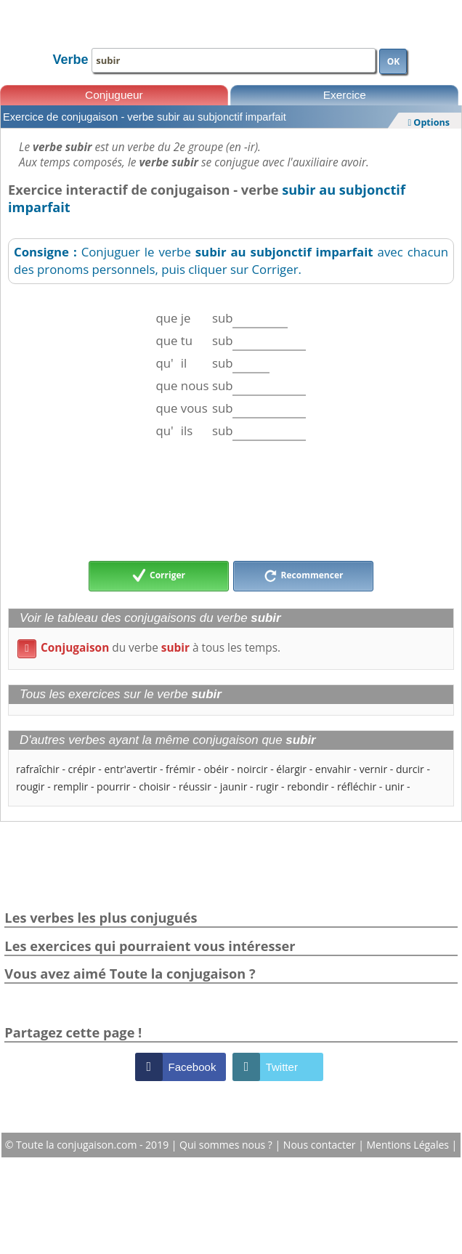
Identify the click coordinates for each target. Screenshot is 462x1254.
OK (393, 61)
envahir (333, 769)
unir (394, 786)
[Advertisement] (231, 500)
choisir (154, 786)
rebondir (307, 786)
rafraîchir (38, 769)
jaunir (234, 786)
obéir (215, 769)
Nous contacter (320, 1145)
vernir (373, 769)
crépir (82, 769)
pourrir (113, 786)
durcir (410, 769)
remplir (70, 786)
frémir (180, 769)
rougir (30, 786)
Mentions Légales (408, 1145)
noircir (252, 769)
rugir (267, 786)
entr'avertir (130, 769)
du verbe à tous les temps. (148, 647)
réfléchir (356, 786)
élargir (291, 769)
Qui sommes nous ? (227, 1145)
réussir (195, 786)
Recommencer (304, 576)
